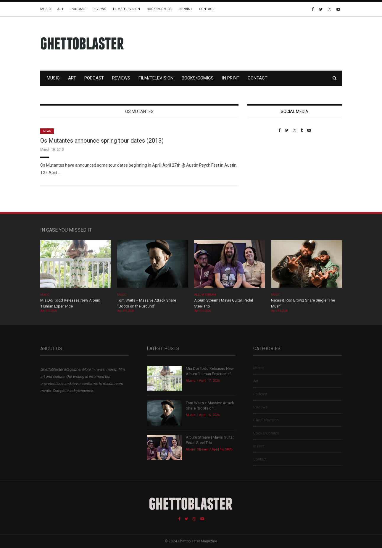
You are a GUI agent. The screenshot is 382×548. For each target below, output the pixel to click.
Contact (206, 9)
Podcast (78, 9)
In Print (185, 9)
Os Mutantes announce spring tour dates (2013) (102, 140)
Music (45, 9)
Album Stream (205, 294)
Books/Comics (159, 9)
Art (60, 9)
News (47, 131)
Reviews (99, 9)
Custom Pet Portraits (264, 173)
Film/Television (126, 9)
